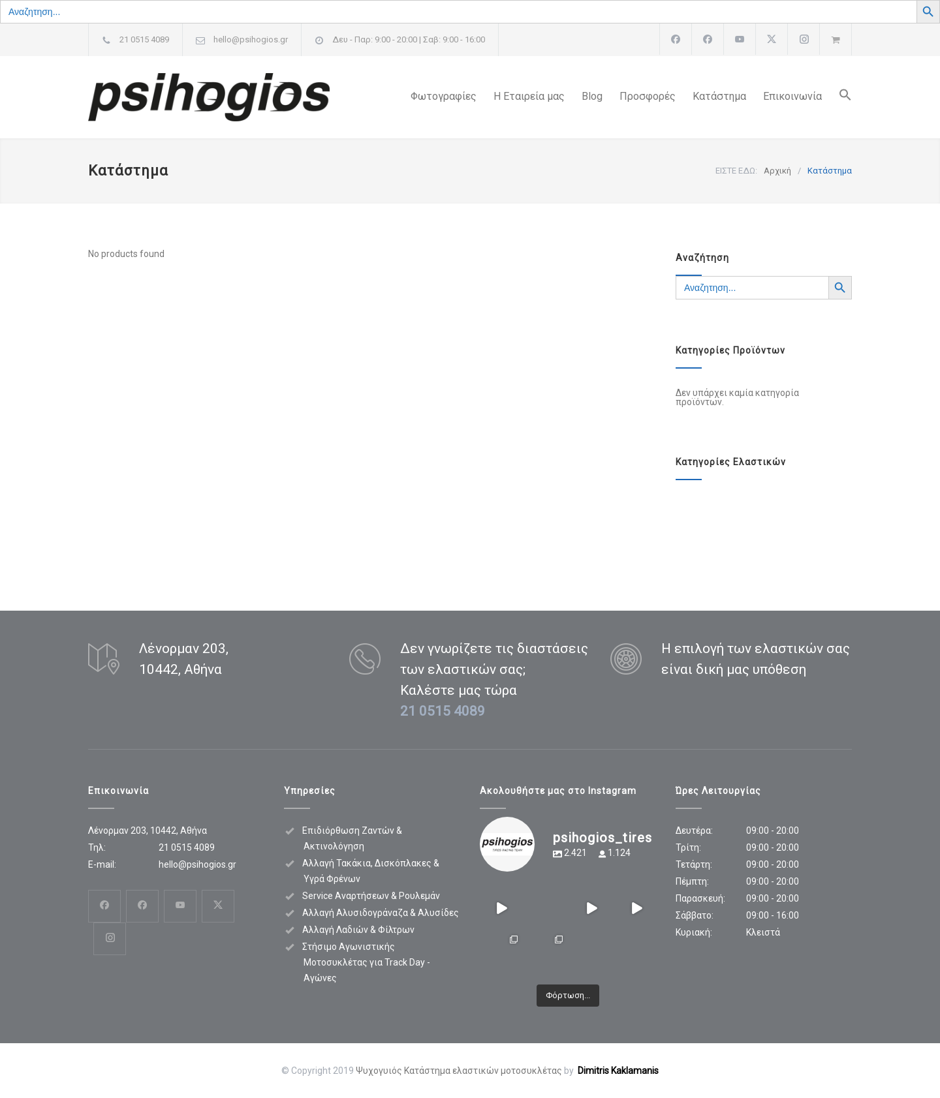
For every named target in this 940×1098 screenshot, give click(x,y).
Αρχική (777, 170)
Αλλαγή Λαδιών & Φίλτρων (358, 929)
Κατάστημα (719, 96)
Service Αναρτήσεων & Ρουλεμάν (371, 896)
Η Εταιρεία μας (529, 96)
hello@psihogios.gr (250, 39)
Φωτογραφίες (444, 96)
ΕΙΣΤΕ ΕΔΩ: (736, 170)
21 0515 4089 (144, 39)
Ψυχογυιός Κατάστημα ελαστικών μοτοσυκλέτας (459, 1070)
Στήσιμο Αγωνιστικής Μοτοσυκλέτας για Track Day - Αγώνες (366, 962)
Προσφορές (647, 96)
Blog (592, 96)
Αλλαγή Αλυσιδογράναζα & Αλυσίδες (380, 912)
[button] (837, 97)
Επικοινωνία (792, 96)
